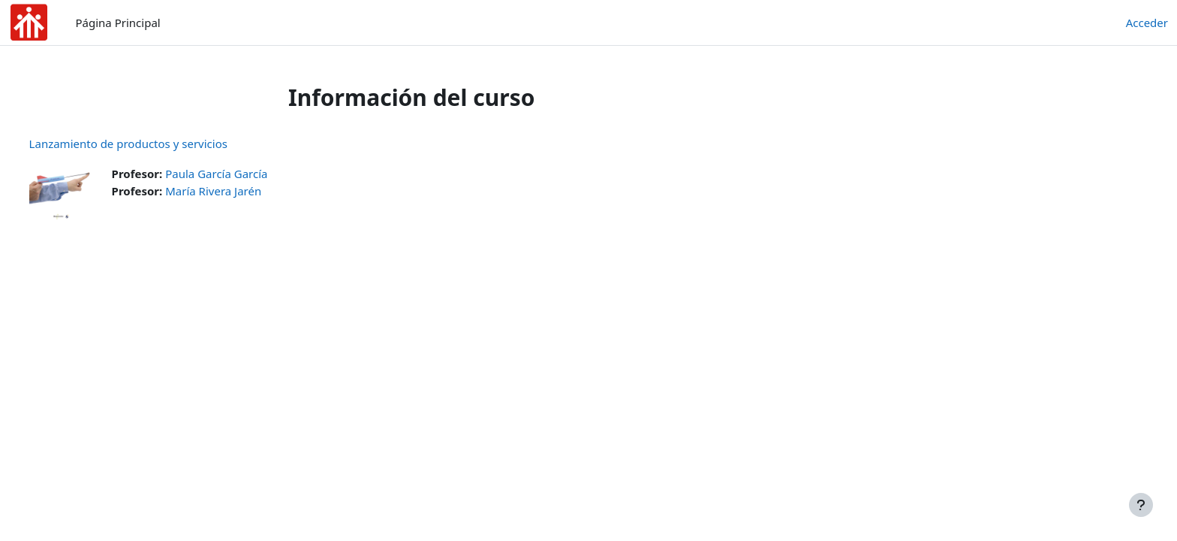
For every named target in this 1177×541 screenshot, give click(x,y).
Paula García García (245, 173)
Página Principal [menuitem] (118, 22)
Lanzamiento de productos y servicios (156, 143)
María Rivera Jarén (242, 190)
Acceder (1147, 22)
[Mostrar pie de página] (1141, 505)
